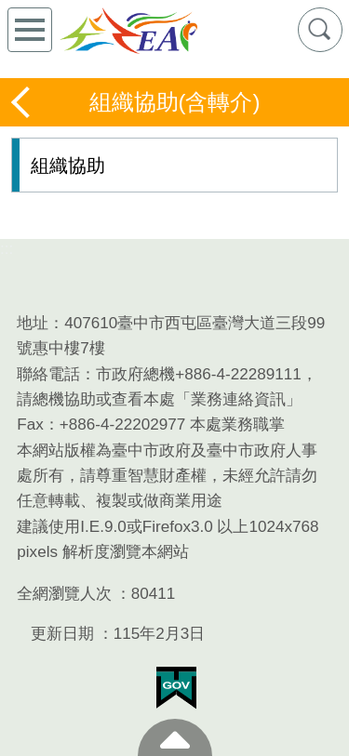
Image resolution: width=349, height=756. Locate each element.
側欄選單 (30, 30)
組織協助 (68, 165)
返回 (22, 102)
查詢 (320, 29)
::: (6, 249)
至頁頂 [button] (175, 737)
